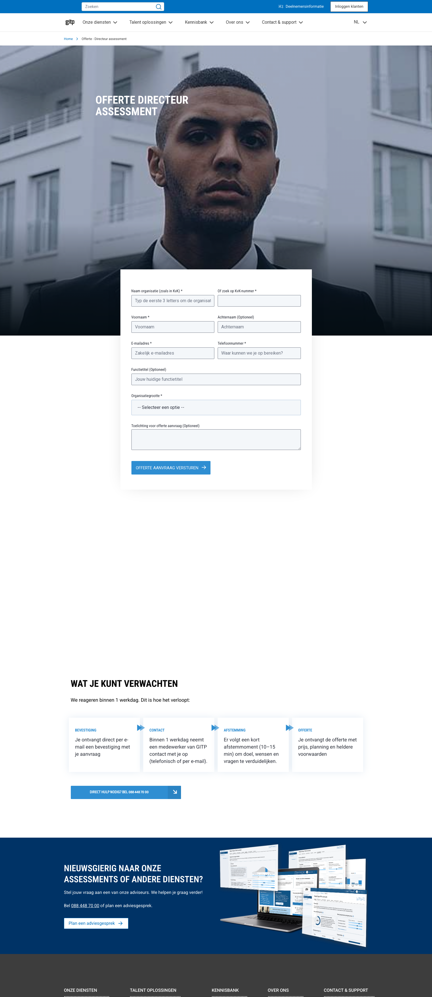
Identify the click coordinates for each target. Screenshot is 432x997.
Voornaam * (140, 317)
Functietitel (148, 370)
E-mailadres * (141, 343)
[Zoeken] (158, 6)
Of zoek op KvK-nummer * (237, 291)
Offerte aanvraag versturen (167, 467)
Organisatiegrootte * (146, 396)
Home (68, 39)
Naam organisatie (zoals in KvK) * (157, 291)
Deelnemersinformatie (301, 6)
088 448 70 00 (85, 905)
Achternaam (236, 317)
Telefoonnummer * (232, 343)
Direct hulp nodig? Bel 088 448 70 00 (119, 792)
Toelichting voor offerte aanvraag (165, 426)
